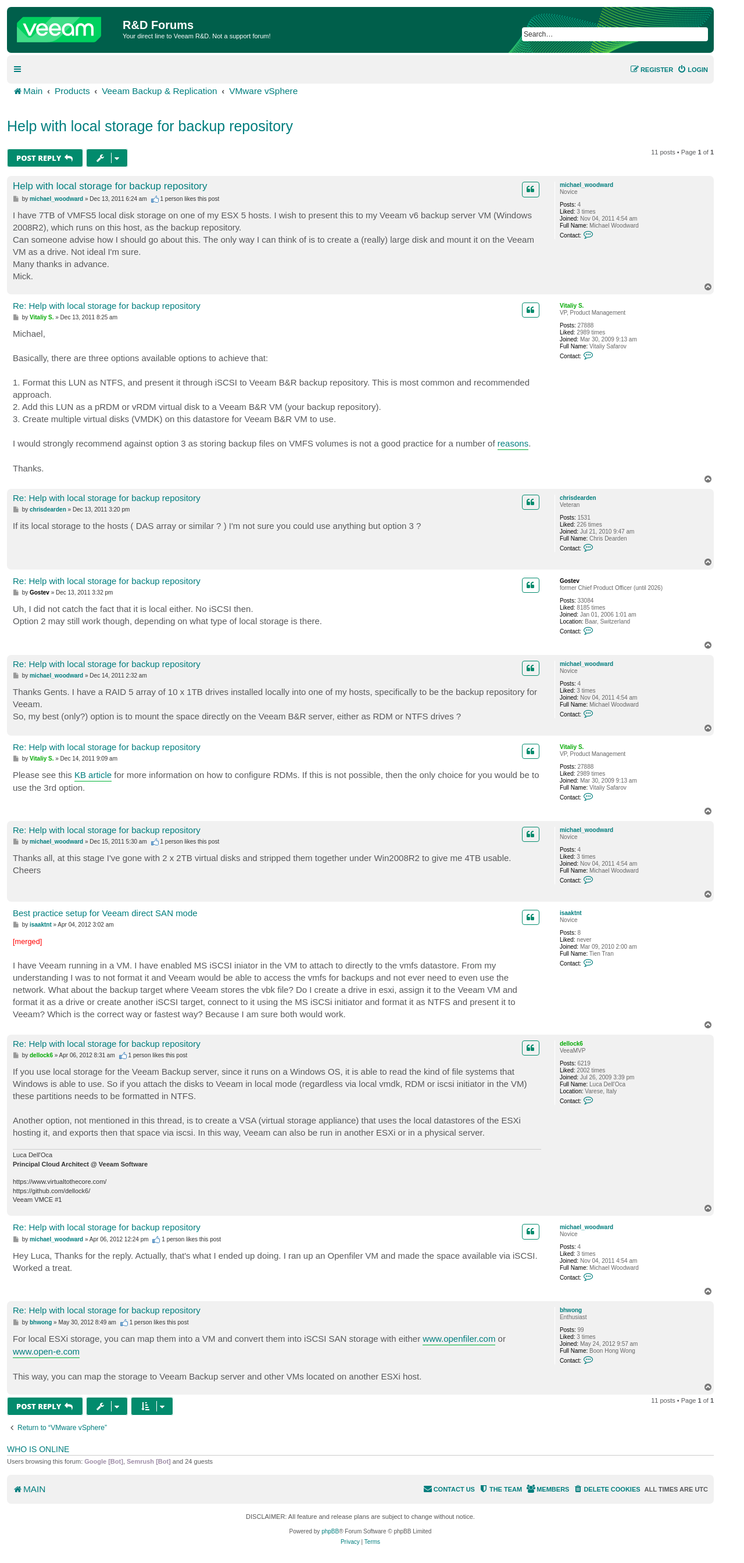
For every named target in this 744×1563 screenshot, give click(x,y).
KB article (93, 775)
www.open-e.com (46, 1351)
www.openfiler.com (459, 1339)
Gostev (570, 581)
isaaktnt (571, 913)
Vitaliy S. (572, 305)
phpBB (330, 1531)
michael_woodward (586, 185)
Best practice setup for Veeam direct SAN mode (105, 913)
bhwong (571, 1310)
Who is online (38, 1449)
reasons (513, 443)
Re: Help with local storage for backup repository (107, 306)
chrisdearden (578, 498)
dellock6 (571, 1043)
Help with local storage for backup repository (150, 126)
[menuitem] (692, 70)
